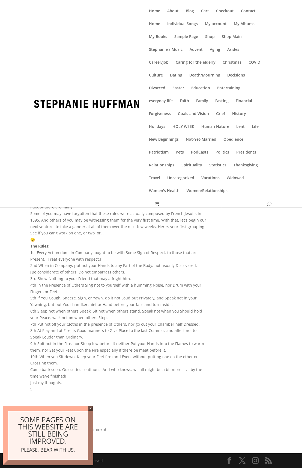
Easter (178, 88)
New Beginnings (164, 139)
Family (202, 101)
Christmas (232, 62)
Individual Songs (182, 24)
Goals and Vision (193, 114)
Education (200, 88)
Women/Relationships (207, 191)
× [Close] (90, 408)
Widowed (235, 178)
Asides (233, 50)
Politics (222, 152)
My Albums (244, 24)
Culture (156, 75)
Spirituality (191, 165)
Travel (154, 178)
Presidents (246, 152)
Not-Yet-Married (201, 139)
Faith (184, 101)
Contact (248, 11)
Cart (205, 11)
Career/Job (159, 62)
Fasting (222, 101)
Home (154, 11)
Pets (180, 152)
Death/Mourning (204, 75)
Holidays (157, 127)
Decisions (236, 75)
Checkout (225, 11)
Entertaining (228, 88)
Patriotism (159, 152)
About (173, 11)
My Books (158, 37)
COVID (254, 62)
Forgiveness (160, 114)
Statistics (217, 165)
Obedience (233, 139)
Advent (196, 50)
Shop (210, 37)
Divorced (157, 88)
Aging (215, 50)
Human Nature (215, 127)
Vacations (210, 178)
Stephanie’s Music (166, 50)
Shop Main (232, 37)
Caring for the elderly (196, 62)
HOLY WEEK (183, 127)
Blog (190, 11)
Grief (220, 114)
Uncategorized (180, 178)
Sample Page (186, 37)
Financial (244, 101)
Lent (240, 127)
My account (216, 24)
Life (255, 127)
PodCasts (199, 152)
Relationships (161, 165)
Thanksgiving (246, 165)
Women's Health (164, 191)
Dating (176, 75)
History (239, 114)
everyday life (161, 101)
